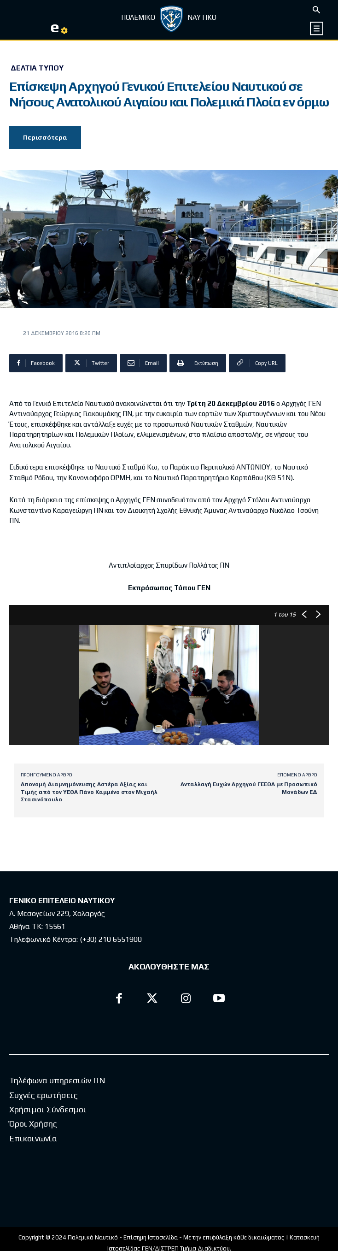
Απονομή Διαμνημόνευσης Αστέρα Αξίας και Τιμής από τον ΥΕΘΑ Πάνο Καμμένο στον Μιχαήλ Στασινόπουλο (89, 792)
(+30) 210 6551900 (111, 939)
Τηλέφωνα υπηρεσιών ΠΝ (57, 1080)
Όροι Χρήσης (33, 1123)
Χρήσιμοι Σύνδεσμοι (48, 1109)
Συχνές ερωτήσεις (43, 1095)
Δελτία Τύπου (37, 68)
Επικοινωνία (33, 1138)
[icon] (316, 28)
